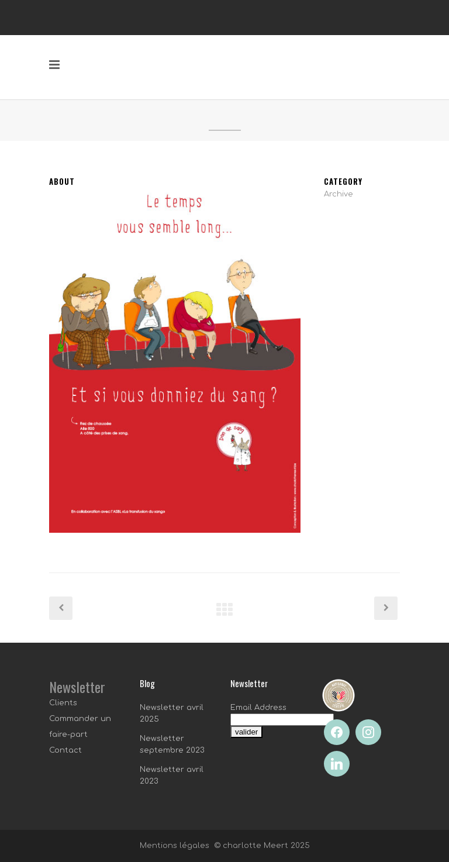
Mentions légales (174, 846)
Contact (65, 750)
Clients (63, 703)
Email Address (258, 708)
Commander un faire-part (80, 727)
